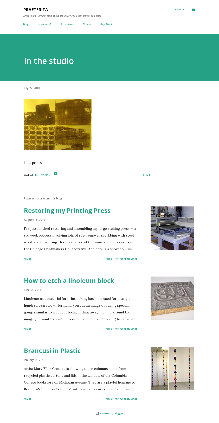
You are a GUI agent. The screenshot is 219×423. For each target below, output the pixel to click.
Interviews (67, 24)
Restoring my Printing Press (67, 210)
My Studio (107, 24)
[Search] (179, 10)
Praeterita (35, 9)
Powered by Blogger (109, 413)
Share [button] (147, 174)
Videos (87, 24)
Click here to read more (122, 259)
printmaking (42, 174)
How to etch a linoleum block (69, 280)
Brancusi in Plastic (52, 350)
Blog (26, 24)
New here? (45, 24)
